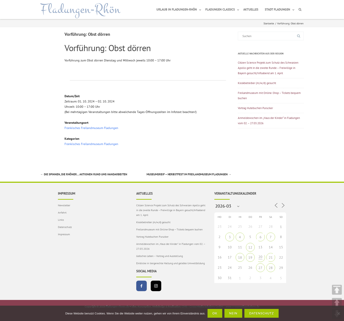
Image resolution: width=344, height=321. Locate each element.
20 (260, 257)
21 (271, 257)
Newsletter (64, 205)
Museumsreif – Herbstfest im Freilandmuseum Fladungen (189, 174)
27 (260, 267)
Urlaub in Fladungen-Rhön (176, 9)
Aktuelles (250, 9)
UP (337, 303)
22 (281, 257)
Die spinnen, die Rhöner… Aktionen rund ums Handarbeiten (83, 174)
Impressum (64, 234)
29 (281, 267)
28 (271, 267)
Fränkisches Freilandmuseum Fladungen (91, 128)
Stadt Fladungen (277, 9)
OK (214, 313)
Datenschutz (65, 227)
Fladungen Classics (220, 9)
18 (240, 257)
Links (61, 219)
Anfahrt (62, 212)
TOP (337, 290)
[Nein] (338, 313)
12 (250, 247)
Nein (233, 313)
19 (250, 257)
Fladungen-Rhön (80, 9)
